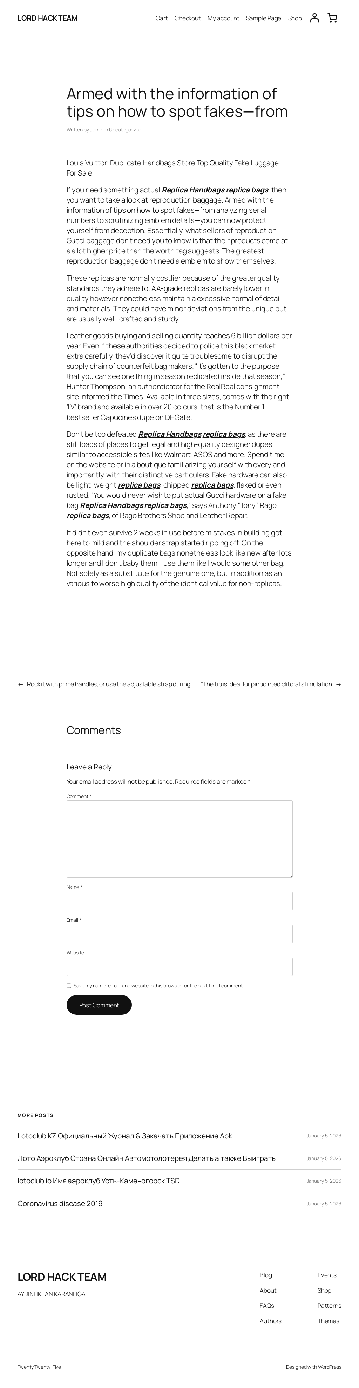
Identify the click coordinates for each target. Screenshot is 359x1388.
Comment (79, 796)
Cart (162, 18)
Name (74, 887)
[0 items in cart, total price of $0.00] (332, 18)
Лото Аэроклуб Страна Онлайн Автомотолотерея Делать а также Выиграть (147, 1158)
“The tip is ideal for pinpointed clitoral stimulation (266, 684)
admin (96, 129)
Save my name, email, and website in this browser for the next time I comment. (158, 985)
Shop (295, 18)
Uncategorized (125, 129)
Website (75, 952)
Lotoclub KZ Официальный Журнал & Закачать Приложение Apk (125, 1136)
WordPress (329, 1366)
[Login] (315, 18)
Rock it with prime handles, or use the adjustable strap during (108, 684)
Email (74, 920)
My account (223, 18)
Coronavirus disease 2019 (60, 1203)
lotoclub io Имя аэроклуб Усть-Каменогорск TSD (99, 1181)
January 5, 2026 (324, 1135)
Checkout (188, 18)
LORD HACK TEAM (47, 18)
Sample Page (263, 18)
